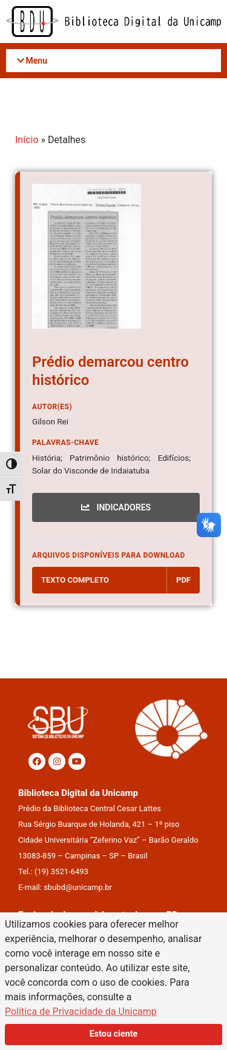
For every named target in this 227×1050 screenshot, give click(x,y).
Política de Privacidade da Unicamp (81, 1011)
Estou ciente (114, 1034)
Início (27, 139)
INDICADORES (116, 507)
